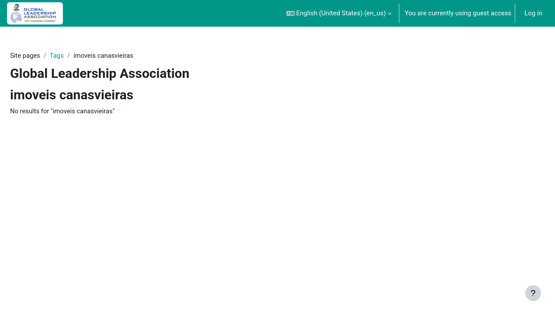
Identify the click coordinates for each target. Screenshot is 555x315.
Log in (533, 13)
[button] (339, 13)
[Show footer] (533, 293)
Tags (57, 56)
